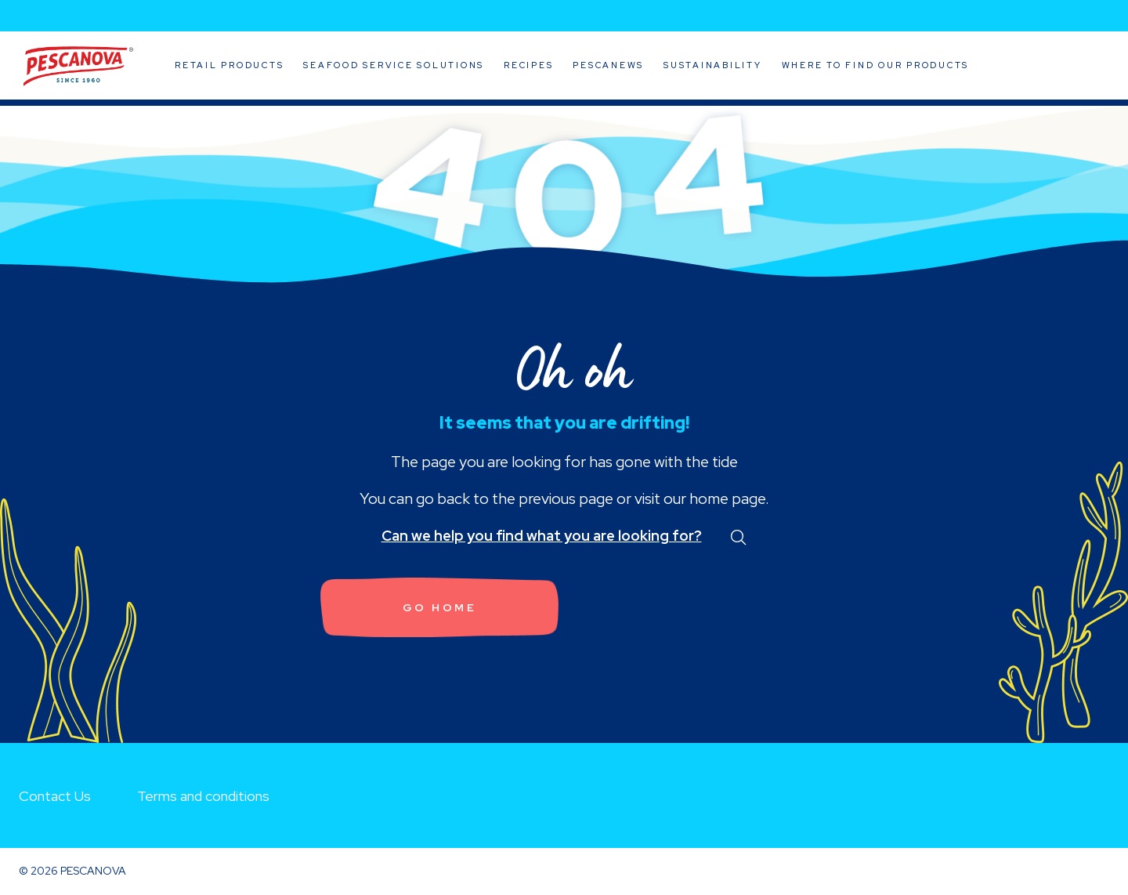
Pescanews (608, 65)
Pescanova (78, 66)
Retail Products (229, 65)
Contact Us (55, 796)
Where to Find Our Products (876, 65)
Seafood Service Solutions (393, 65)
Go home (440, 607)
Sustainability (712, 65)
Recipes (528, 65)
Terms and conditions (203, 796)
